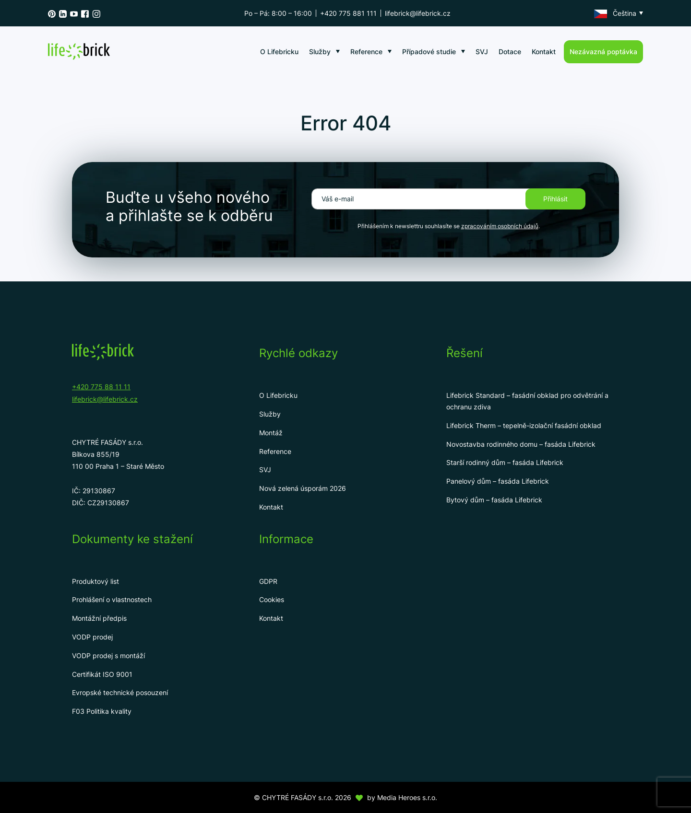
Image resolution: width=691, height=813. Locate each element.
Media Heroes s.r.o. (407, 797)
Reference (366, 51)
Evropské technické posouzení (120, 692)
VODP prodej (92, 637)
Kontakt (544, 51)
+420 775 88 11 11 (101, 387)
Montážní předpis (99, 618)
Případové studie (429, 51)
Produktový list (95, 581)
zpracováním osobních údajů (499, 226)
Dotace (510, 51)
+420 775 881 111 (348, 13)
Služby (320, 51)
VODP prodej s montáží (108, 655)
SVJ (482, 51)
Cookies (271, 599)
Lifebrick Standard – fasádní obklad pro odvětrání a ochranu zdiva (527, 401)
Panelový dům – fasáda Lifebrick (497, 481)
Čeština (615, 13)
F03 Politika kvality (101, 711)
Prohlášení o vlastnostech (112, 599)
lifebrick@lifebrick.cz (418, 13)
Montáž (271, 433)
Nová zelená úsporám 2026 (302, 488)
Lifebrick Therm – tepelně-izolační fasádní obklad (523, 425)
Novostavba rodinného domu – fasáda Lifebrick (521, 444)
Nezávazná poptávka (603, 51)
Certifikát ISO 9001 (102, 674)
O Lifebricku (279, 51)
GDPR (268, 581)
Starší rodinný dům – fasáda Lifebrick (504, 462)
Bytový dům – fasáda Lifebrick (494, 500)
